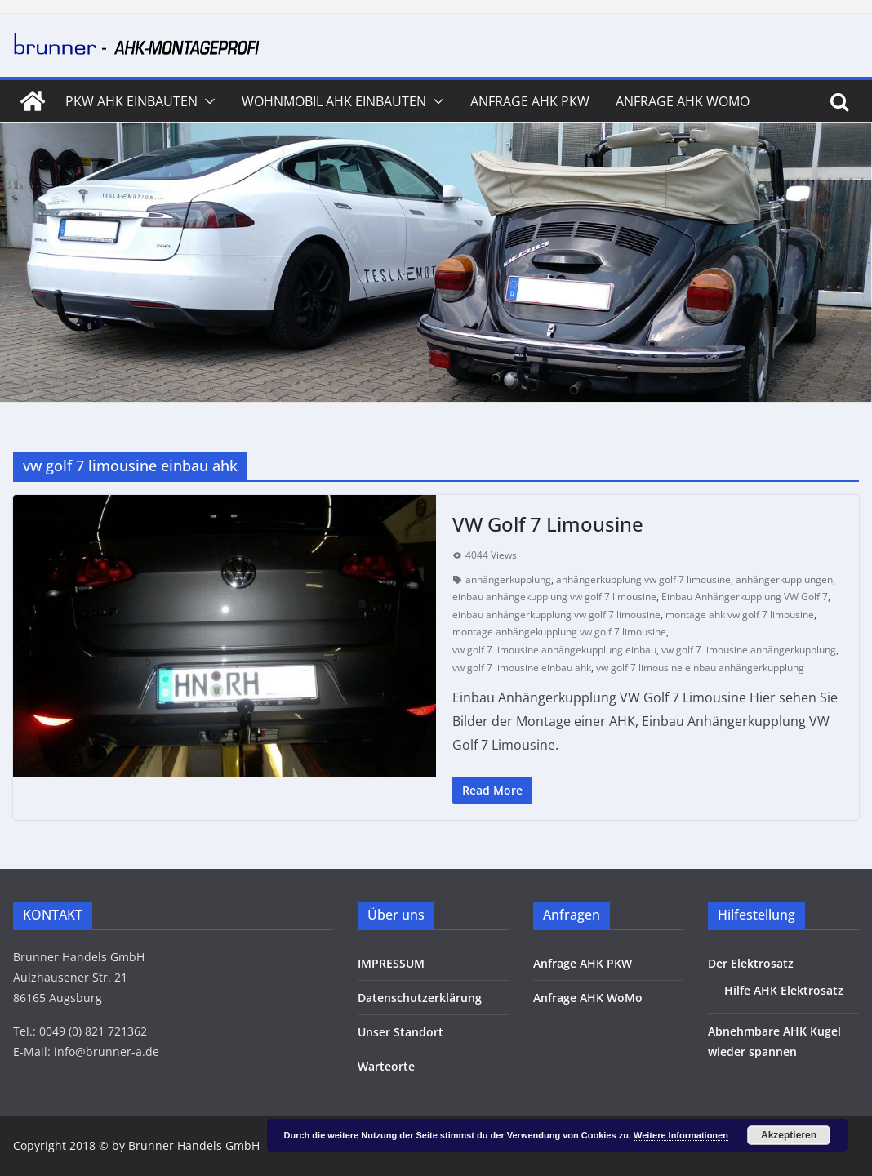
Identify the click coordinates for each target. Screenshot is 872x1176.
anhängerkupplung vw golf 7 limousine (643, 579)
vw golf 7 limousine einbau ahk (521, 668)
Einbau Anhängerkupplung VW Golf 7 (744, 597)
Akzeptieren (788, 1135)
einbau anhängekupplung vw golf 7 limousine (554, 597)
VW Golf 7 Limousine (547, 523)
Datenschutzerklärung (420, 997)
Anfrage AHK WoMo (683, 101)
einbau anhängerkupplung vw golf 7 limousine (556, 614)
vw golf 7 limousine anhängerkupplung (748, 650)
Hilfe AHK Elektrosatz (783, 990)
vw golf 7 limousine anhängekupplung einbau (554, 650)
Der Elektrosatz (751, 963)
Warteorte (386, 1066)
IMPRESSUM (391, 963)
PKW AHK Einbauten (131, 101)
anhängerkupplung (508, 579)
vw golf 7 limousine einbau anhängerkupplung (700, 668)
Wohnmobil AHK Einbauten (334, 101)
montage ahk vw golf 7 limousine (739, 614)
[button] (207, 101)
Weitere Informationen (681, 1135)
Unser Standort (400, 1032)
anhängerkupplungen (784, 579)
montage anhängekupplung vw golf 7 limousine (559, 632)
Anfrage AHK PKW (529, 101)
